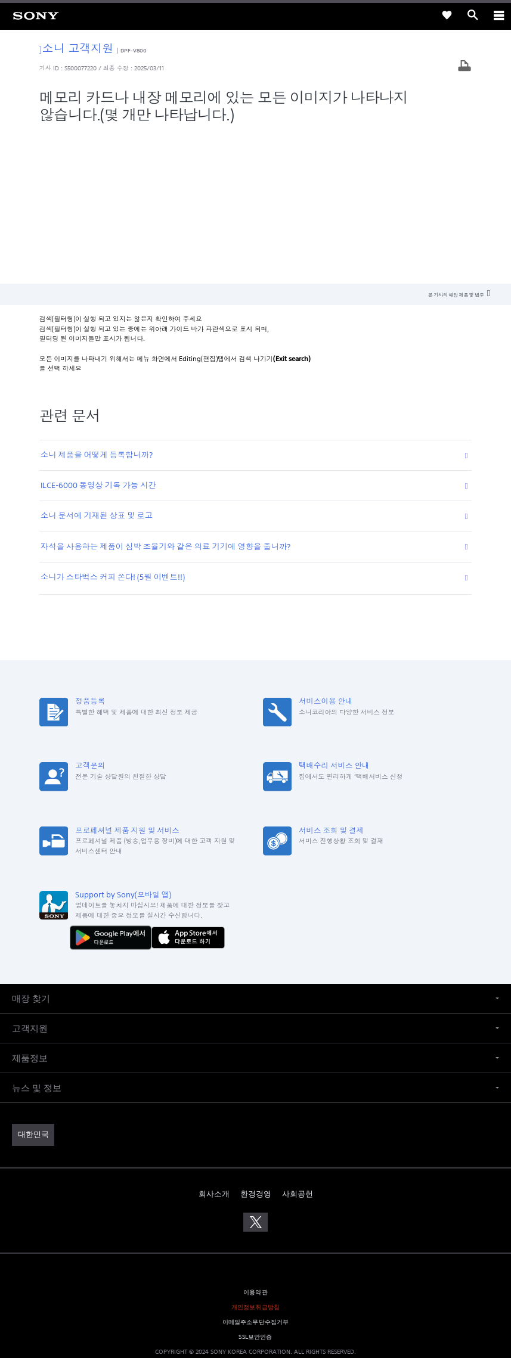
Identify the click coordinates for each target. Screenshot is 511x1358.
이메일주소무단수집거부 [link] (255, 1171)
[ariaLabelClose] (498, 15)
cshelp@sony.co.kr (324, 1304)
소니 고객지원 (76, 48)
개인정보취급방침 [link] (255, 1156)
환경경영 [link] (255, 1042)
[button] (255, 847)
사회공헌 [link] (297, 1042)
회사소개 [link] (214, 1042)
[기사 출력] (464, 67)
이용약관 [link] (255, 1140)
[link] (36, 15)
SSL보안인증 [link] (255, 1186)
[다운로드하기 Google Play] (113, 786)
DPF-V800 (133, 50)
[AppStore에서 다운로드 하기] (188, 786)
